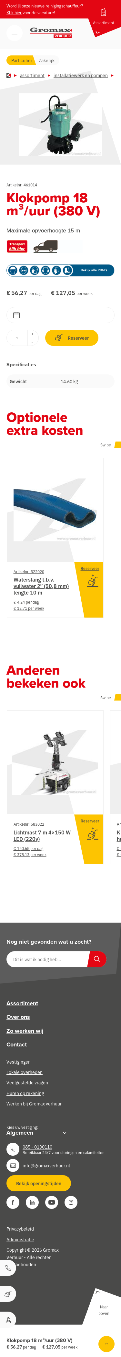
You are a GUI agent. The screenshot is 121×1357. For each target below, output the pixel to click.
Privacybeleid (20, 1228)
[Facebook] (12, 1202)
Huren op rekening (25, 1093)
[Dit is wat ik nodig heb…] (56, 959)
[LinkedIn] (32, 1202)
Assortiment (32, 75)
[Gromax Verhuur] (51, 33)
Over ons (18, 1017)
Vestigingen (18, 1061)
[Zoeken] (96, 959)
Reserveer (72, 338)
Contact (16, 1044)
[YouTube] (51, 1202)
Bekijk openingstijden (38, 1183)
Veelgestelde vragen (27, 1082)
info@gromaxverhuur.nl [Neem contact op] (46, 1165)
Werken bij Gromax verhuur (34, 1103)
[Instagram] (71, 1202)
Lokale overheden (24, 1072)
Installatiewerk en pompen (81, 75)
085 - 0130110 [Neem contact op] (37, 1146)
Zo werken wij (25, 1031)
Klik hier (14, 12)
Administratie (20, 1239)
